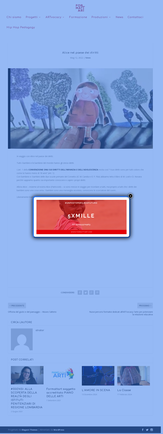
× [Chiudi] (130, 196)
